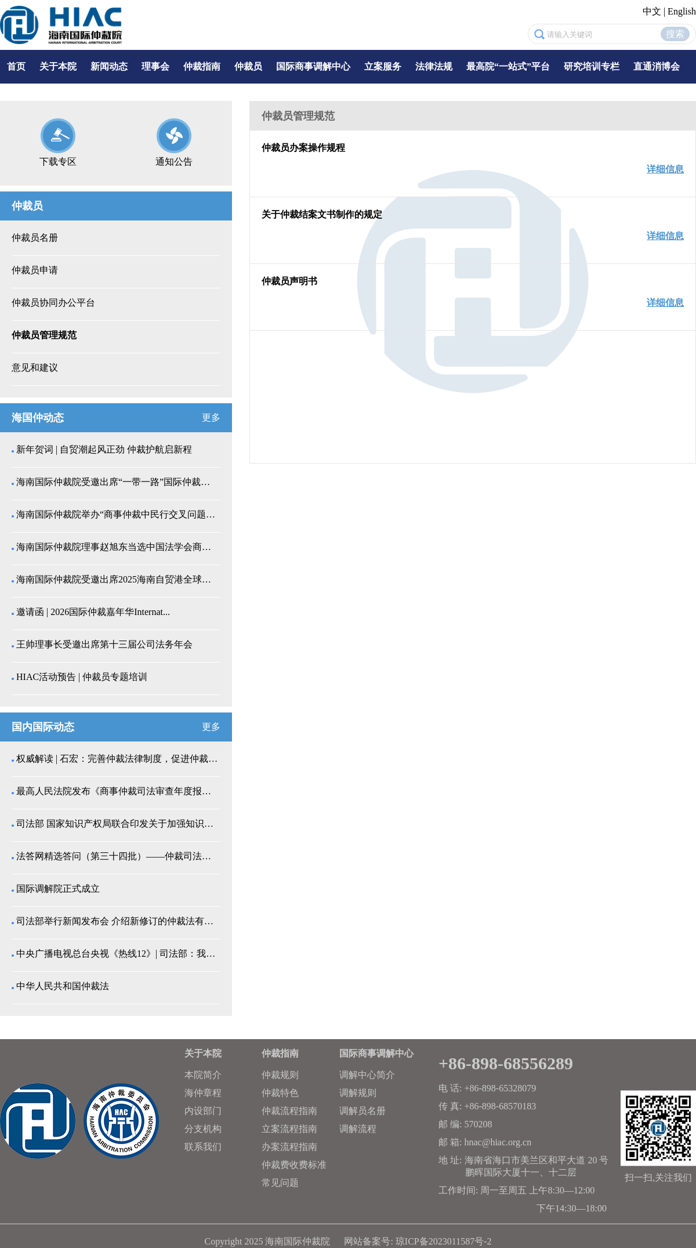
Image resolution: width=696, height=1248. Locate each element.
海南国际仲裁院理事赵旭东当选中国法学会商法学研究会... (117, 547)
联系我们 (203, 1147)
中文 (652, 11)
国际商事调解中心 (313, 66)
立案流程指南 (289, 1129)
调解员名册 (362, 1111)
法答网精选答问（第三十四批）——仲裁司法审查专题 (117, 856)
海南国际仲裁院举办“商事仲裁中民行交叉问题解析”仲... (117, 514)
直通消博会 (656, 66)
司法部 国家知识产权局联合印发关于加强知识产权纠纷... (117, 824)
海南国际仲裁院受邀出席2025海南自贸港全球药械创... (117, 579)
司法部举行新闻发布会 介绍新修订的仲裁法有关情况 (117, 921)
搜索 (675, 34)
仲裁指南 (201, 66)
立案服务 (382, 66)
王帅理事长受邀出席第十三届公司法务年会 (104, 644)
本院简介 (203, 1075)
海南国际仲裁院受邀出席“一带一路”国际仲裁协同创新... (117, 482)
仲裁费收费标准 (294, 1165)
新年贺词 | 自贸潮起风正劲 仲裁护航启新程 (104, 449)
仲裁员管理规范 (44, 335)
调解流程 (357, 1129)
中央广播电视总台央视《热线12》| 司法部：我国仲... (117, 953)
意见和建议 (35, 367)
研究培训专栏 (591, 66)
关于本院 (58, 66)
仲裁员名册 (35, 238)
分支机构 (203, 1129)
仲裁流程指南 (289, 1111)
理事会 (155, 66)
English (682, 11)
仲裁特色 (280, 1093)
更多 (211, 417)
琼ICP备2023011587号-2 (444, 1241)
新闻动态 (109, 66)
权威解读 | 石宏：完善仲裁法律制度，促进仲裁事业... (117, 759)
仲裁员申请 (35, 270)
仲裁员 (248, 66)
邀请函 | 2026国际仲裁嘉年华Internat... (93, 612)
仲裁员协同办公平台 (53, 303)
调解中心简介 (367, 1075)
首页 (16, 66)
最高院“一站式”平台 (508, 66)
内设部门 (203, 1111)
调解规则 (357, 1093)
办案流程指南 (289, 1147)
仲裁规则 (280, 1075)
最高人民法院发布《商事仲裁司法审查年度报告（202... (117, 791)
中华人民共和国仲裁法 (62, 986)
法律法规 (433, 66)
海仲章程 (203, 1093)
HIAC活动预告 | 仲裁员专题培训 (81, 677)
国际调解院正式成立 (58, 889)
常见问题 (280, 1183)
